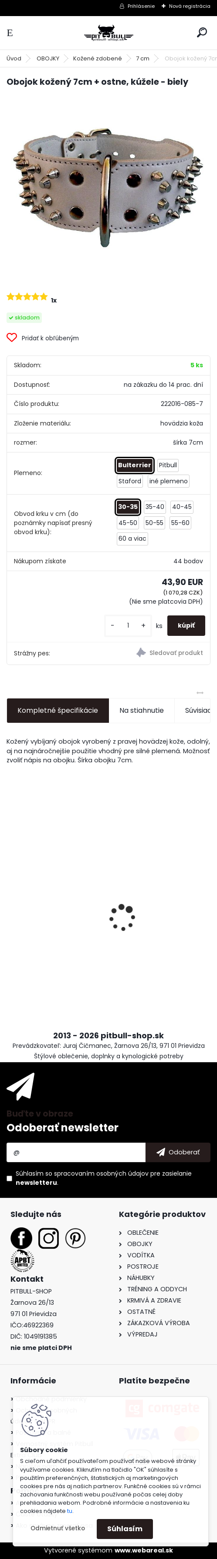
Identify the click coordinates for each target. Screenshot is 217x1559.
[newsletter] (178, 1152)
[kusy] (128, 625)
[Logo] (108, 33)
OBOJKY (48, 58)
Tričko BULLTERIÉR (146, 911)
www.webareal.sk (144, 1550)
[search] (201, 32)
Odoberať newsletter (63, 1127)
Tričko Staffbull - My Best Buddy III (55, 916)
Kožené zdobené (97, 58)
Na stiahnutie (141, 710)
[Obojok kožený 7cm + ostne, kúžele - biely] (108, 189)
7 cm (142, 58)
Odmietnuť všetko (58, 1528)
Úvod (14, 58)
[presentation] (11, 902)
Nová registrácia (189, 6)
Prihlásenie (141, 6)
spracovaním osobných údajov (101, 1173)
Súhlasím (124, 1529)
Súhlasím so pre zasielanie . (104, 1178)
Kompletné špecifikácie (57, 710)
